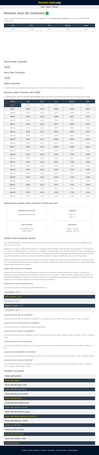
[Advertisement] (49, 44)
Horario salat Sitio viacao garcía (16, 389)
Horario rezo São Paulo (13, 425)
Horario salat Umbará (12, 380)
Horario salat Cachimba (13, 376)
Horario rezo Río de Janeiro (14, 429)
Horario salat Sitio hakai (13, 398)
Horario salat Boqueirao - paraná (16, 420)
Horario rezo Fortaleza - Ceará (15, 438)
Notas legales (73, 450)
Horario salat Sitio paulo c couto (16, 385)
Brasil (48, 7)
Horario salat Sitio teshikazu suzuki (17, 403)
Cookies (43, 450)
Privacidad (51, 450)
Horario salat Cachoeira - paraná (16, 407)
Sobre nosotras (61, 450)
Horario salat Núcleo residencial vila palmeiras (21, 416)
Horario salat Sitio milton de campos (17, 412)
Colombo (55, 7)
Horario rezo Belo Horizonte (14, 434)
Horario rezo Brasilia (12, 443)
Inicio (42, 7)
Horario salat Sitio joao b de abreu (16, 394)
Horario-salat (47, 2)
